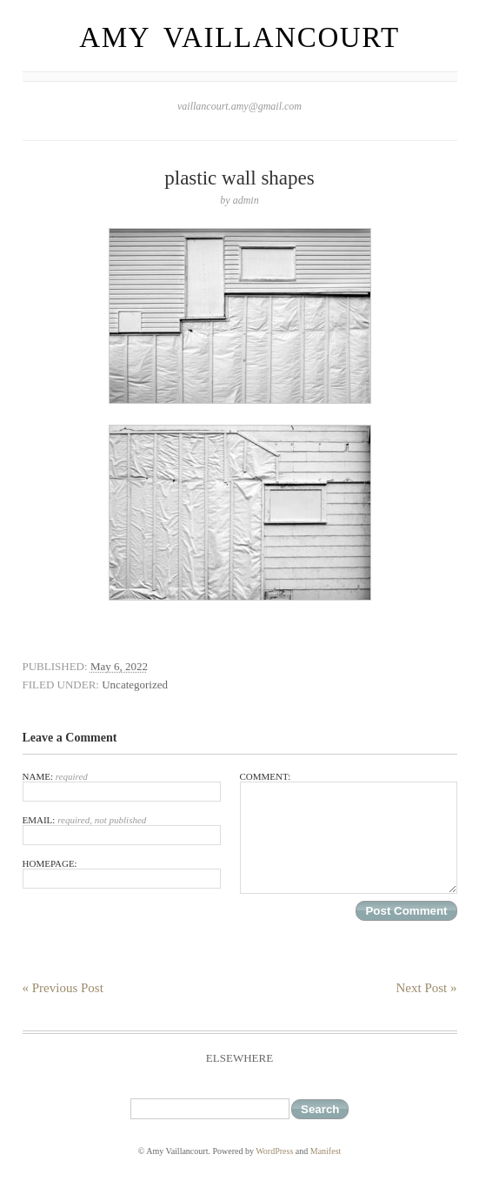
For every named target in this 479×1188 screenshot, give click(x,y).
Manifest (326, 1151)
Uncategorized (135, 684)
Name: (122, 786)
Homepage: (122, 873)
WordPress (274, 1151)
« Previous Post (63, 988)
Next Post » (426, 988)
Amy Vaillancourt (239, 37)
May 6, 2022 (119, 666)
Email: (122, 830)
